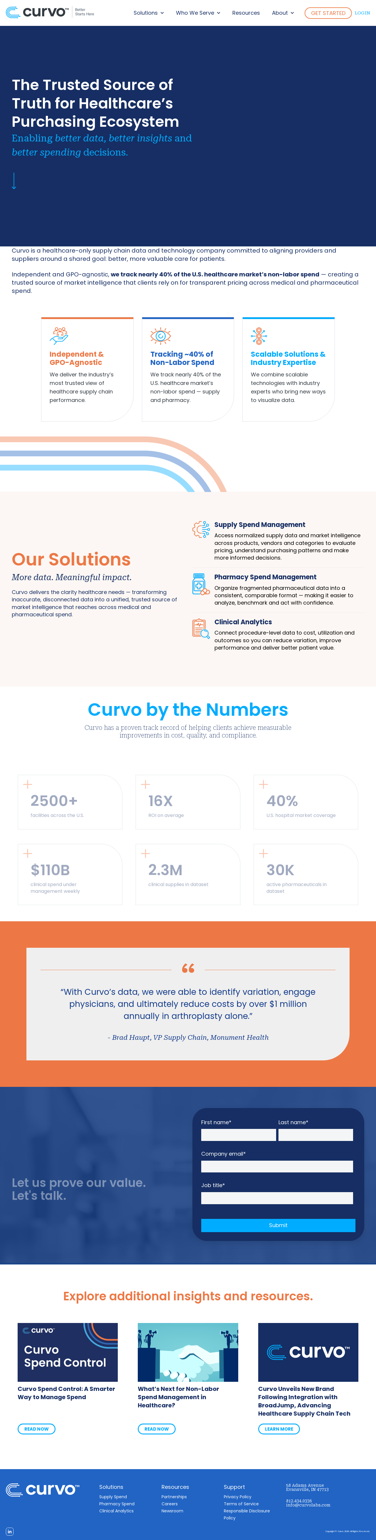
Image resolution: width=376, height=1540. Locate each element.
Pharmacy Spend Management (265, 577)
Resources (246, 12)
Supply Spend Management (260, 524)
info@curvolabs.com (308, 1505)
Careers (170, 1504)
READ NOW (36, 1429)
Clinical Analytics (243, 622)
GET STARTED (328, 13)
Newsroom (172, 1511)
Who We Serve (195, 12)
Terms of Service (241, 1504)
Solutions (146, 12)
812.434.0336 (299, 1501)
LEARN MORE (279, 1429)
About (280, 12)
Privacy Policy (237, 1497)
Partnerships (174, 1497)
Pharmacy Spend (117, 1504)
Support (234, 1487)
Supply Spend (113, 1497)
